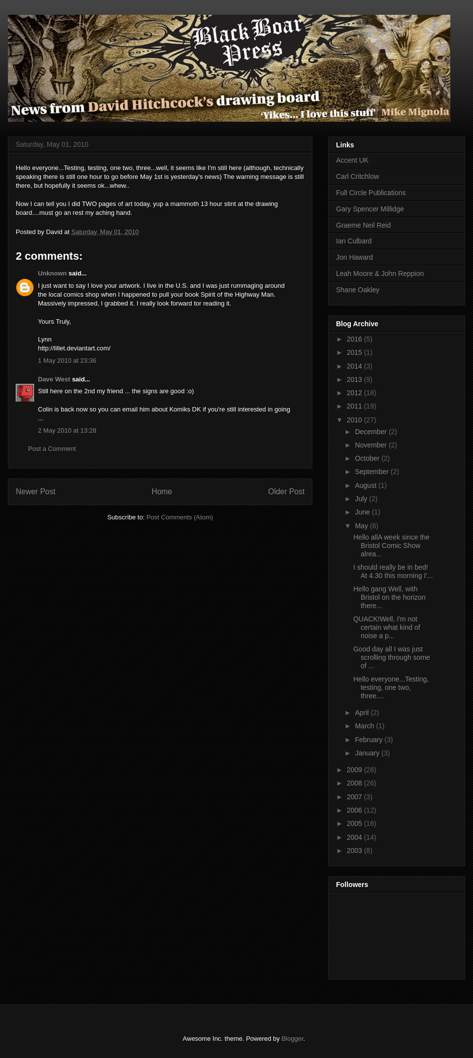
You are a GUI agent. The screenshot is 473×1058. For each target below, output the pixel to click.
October (368, 458)
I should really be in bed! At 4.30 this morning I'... (393, 571)
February (369, 740)
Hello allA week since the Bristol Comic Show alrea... (391, 545)
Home (162, 491)
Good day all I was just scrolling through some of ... (391, 657)
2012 (355, 393)
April (363, 713)
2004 (355, 837)
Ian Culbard (354, 241)
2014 (355, 366)
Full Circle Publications (371, 193)
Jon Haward (354, 257)
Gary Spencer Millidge (370, 209)
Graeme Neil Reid (363, 225)
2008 (355, 783)
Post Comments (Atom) (179, 517)
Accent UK (352, 160)
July (362, 499)
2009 (355, 770)
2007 (355, 797)
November (371, 445)
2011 (355, 406)
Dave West (54, 379)
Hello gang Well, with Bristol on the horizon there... (389, 597)
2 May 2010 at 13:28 (67, 430)
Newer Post (36, 491)
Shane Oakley (357, 290)
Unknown (52, 273)
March (365, 726)
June (363, 512)
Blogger (292, 1038)
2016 (355, 339)
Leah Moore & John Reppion (380, 273)
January (368, 753)
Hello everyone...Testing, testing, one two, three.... (391, 687)
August (366, 485)
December (371, 432)
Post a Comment (52, 448)
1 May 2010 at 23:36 (67, 360)
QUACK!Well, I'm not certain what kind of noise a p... (386, 627)
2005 (355, 823)
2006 (355, 810)
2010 (355, 420)
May (362, 526)
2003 (355, 850)
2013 (355, 379)
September (372, 472)
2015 (355, 352)
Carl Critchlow (357, 176)
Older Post (286, 491)
